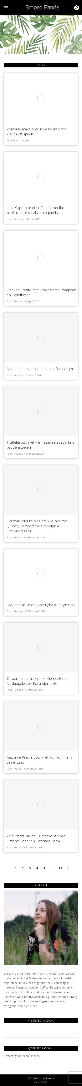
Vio (46, 1082)
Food (10, 219)
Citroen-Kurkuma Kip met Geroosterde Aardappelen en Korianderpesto (37, 681)
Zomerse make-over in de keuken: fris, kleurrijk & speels (37, 131)
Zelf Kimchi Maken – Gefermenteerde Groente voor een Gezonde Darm (36, 838)
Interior (11, 140)
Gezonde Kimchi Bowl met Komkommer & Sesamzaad (40, 760)
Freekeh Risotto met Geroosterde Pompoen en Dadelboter (41, 292)
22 (60, 868)
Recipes (18, 219)
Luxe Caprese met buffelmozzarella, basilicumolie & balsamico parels (35, 210)
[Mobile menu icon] (6, 7)
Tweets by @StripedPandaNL (22, 1056)
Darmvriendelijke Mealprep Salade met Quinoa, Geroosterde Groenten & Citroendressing (37, 526)
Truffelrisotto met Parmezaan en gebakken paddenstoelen (40, 445)
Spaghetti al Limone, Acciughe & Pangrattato (41, 605)
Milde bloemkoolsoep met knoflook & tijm (40, 368)
